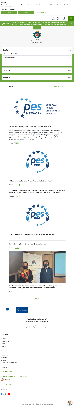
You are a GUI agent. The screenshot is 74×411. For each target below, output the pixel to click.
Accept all (25, 12)
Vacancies (3, 338)
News (16, 143)
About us (3, 346)
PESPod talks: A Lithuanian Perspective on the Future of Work (30, 181)
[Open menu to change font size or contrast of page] (64, 19)
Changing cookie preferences (9, 362)
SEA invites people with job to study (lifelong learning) (28, 244)
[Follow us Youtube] (9, 394)
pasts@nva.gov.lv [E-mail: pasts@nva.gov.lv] (7, 374)
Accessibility (4, 357)
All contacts (9, 384)
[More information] (8, 379)
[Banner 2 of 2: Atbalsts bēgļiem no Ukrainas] (22, 310)
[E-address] (4, 379)
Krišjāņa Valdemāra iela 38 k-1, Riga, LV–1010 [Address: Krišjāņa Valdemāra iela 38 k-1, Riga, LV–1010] (15, 376)
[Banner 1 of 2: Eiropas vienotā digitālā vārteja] (7, 310)
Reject (9, 12)
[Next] (70, 310)
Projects (3, 343)
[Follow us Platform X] (6, 394)
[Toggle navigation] (71, 18)
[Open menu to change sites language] (58, 18)
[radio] (27, 326)
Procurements (5, 341)
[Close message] (71, 23)
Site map (3, 360)
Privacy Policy (4, 355)
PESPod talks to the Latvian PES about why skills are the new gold (32, 234)
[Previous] (3, 310)
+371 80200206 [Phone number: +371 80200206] (7, 371)
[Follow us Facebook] (2, 394)
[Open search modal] (53, 19)
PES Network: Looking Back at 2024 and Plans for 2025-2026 (30, 127)
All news (37, 298)
